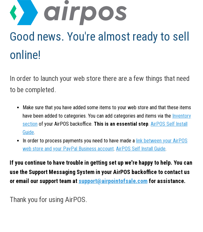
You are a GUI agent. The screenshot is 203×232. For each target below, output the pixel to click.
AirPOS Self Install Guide (141, 149)
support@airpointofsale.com (113, 181)
